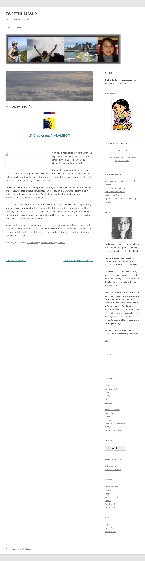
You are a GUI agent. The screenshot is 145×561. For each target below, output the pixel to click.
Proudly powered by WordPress (18, 549)
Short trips (109, 413)
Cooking (108, 385)
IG (106, 347)
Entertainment (111, 389)
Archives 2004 (110, 466)
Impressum (122, 150)
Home (8, 27)
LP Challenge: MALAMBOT (49, 135)
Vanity (107, 426)
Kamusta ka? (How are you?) (78, 260)
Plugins (108, 490)
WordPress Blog (111, 504)
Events (107, 392)
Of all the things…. (16, 260)
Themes (108, 500)
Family (107, 395)
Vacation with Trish (113, 430)
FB (106, 340)
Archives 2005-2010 (113, 469)
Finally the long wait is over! (116, 188)
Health (107, 406)
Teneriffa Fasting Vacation (116, 423)
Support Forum (111, 497)
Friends (108, 399)
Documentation (111, 486)
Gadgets (108, 402)
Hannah (61, 242)
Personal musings (112, 409)
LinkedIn (108, 354)
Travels (108, 416)
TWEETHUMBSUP (21, 13)
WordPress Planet (112, 507)
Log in (107, 524)
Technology (109, 420)
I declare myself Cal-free (115, 191)
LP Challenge (32, 242)
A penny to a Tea (112, 195)
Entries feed (110, 528)
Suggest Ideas (110, 493)
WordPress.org (111, 531)
